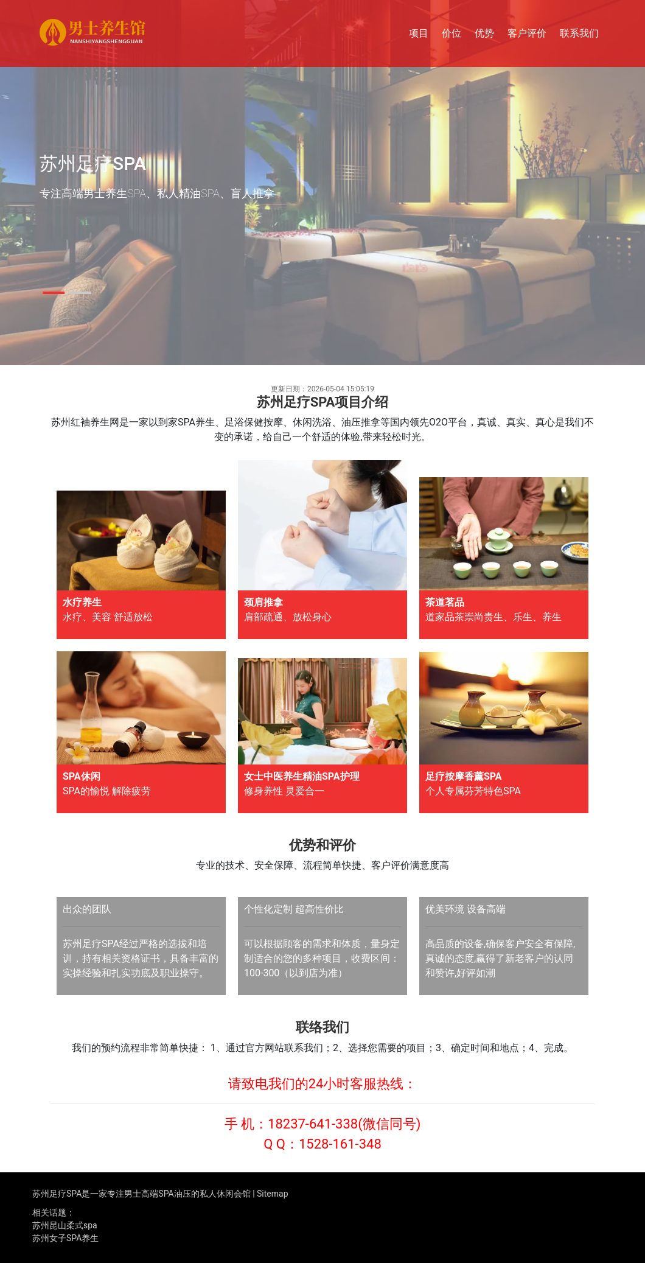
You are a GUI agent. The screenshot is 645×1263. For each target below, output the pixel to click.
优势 (484, 33)
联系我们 (579, 33)
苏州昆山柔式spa (64, 1225)
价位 (451, 33)
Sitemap (272, 1193)
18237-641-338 (313, 1124)
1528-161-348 (340, 1144)
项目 (418, 33)
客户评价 (526, 33)
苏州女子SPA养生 (65, 1238)
